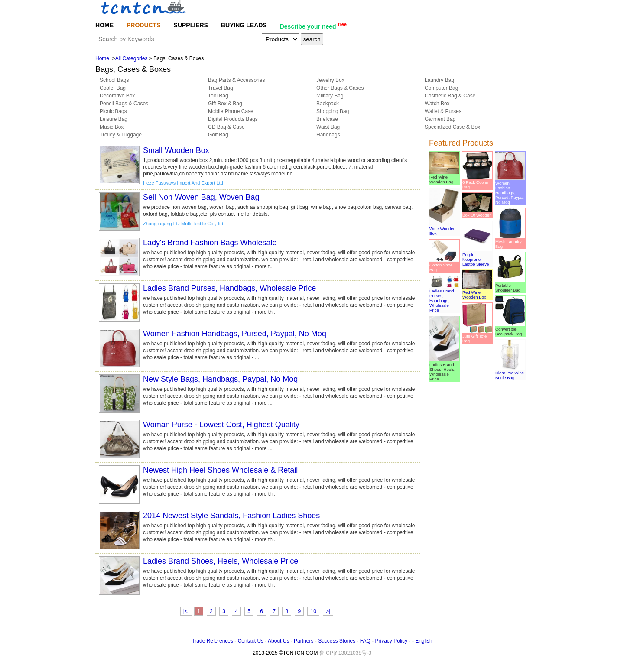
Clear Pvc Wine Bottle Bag (510, 373)
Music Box (112, 127)
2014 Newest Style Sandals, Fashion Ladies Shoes (231, 515)
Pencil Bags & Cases (124, 104)
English (423, 641)
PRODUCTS (144, 25)
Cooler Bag (113, 88)
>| (328, 611)
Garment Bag (440, 119)
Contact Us (250, 641)
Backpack (327, 104)
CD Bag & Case (226, 127)
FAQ (365, 641)
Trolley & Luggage (121, 135)
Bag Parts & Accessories (236, 80)
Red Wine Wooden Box (477, 292)
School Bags (114, 80)
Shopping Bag (332, 111)
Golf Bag (218, 135)
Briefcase (327, 119)
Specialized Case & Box (452, 127)
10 (313, 611)
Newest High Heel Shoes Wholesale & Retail (220, 470)
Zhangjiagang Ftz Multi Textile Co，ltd (183, 223)
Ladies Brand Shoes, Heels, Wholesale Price (220, 561)
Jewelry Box (330, 80)
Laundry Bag (439, 80)
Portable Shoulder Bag (510, 285)
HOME (104, 25)
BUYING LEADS (244, 25)
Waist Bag (328, 127)
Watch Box (437, 104)
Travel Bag (220, 88)
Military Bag (330, 96)
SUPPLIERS (191, 25)
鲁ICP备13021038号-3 (345, 653)
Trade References (212, 641)
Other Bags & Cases (340, 88)
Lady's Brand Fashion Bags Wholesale (210, 242)
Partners (303, 641)
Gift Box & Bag (225, 104)
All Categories (131, 58)
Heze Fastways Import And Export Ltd (183, 182)
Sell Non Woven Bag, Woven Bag (201, 197)
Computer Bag (441, 88)
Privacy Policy (391, 641)
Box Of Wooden (477, 213)
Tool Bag (218, 96)
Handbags (328, 135)
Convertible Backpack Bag (510, 329)
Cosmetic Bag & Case (450, 96)
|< (186, 611)
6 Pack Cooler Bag (477, 182)
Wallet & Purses (443, 111)
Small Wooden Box (176, 150)
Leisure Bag (113, 119)
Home (102, 58)
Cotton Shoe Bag (444, 265)
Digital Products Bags (233, 119)
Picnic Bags (113, 111)
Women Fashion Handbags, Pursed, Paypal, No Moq (234, 333)
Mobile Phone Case (231, 111)
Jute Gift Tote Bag (477, 336)
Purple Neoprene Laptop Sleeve (477, 256)
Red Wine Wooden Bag (444, 177)
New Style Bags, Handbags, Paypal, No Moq (220, 379)
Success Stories (336, 641)
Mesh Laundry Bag (510, 241)
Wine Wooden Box (444, 228)
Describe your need (313, 26)
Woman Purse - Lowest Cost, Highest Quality (221, 424)
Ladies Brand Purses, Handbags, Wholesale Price (229, 288)
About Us (278, 641)
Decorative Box (117, 96)
